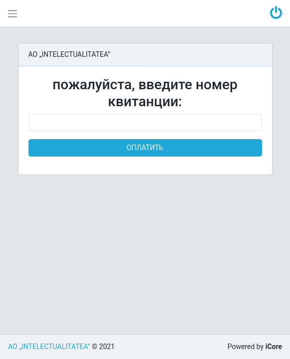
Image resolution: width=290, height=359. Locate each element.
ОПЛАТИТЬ (145, 148)
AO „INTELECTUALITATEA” (49, 347)
